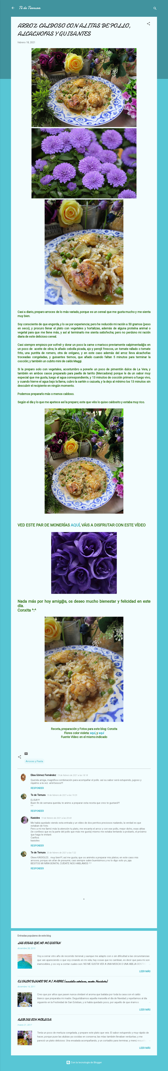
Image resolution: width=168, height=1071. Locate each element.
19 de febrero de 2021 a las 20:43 (56, 818)
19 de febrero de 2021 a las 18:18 (72, 775)
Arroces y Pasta (34, 761)
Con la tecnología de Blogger (84, 1062)
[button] (148, 24)
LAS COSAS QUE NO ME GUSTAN (39, 943)
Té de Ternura (29, 8)
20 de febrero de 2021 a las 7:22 (61, 852)
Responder (37, 788)
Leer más (144, 971)
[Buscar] (155, 9)
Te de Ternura (38, 795)
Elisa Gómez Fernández (43, 775)
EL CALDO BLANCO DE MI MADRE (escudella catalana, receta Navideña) (62, 981)
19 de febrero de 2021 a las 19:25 (62, 795)
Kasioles (35, 817)
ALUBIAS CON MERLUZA (34, 1020)
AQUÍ (75, 525)
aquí (92, 733)
